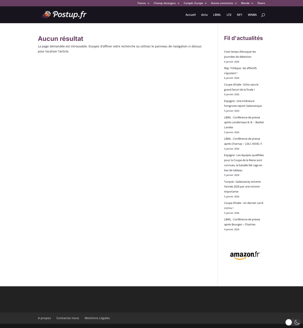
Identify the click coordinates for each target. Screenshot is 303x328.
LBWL (217, 15)
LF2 (229, 15)
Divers (261, 3)
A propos (44, 318)
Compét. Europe (193, 3)
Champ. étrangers (165, 3)
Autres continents (222, 3)
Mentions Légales (97, 318)
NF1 (239, 15)
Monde (245, 3)
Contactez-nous (67, 318)
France (142, 3)
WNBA (252, 15)
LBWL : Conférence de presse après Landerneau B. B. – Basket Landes (244, 122)
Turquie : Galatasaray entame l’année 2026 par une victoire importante (242, 187)
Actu (204, 15)
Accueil (191, 15)
